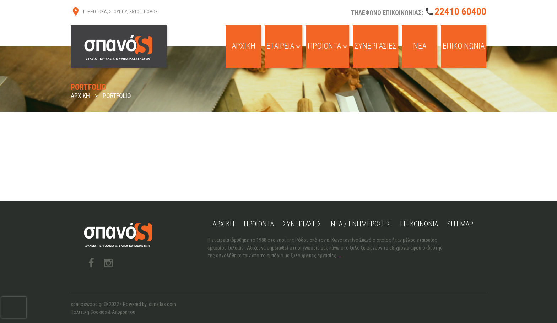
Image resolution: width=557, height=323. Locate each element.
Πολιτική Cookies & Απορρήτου (103, 312)
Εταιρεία (283, 46)
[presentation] (13, 307)
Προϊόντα (327, 46)
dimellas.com (162, 304)
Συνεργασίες (375, 46)
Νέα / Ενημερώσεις (361, 224)
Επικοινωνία (464, 46)
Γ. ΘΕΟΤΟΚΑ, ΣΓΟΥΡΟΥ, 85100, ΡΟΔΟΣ (120, 12)
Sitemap (460, 224)
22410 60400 (460, 11)
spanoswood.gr (87, 304)
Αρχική (243, 46)
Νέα (419, 46)
